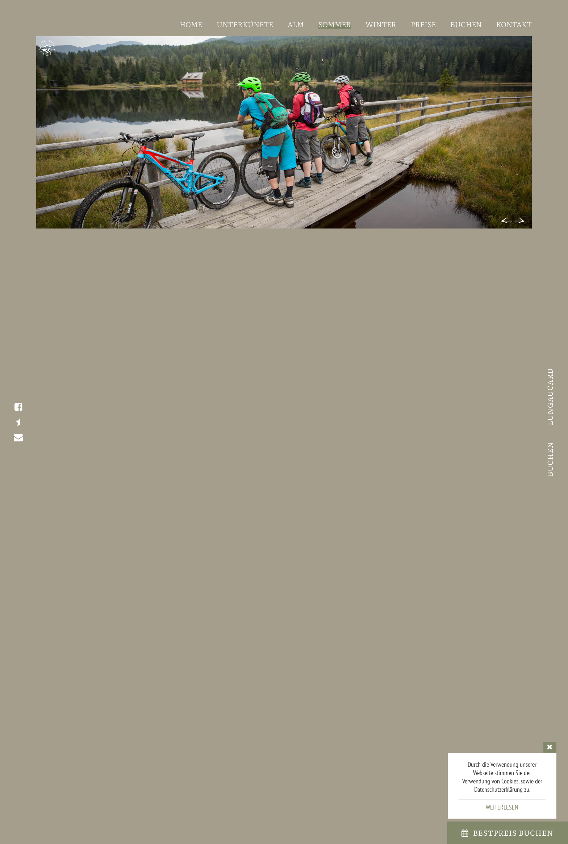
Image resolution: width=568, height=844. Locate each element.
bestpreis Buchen (508, 832)
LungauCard (549, 396)
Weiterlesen (502, 807)
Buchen (549, 458)
